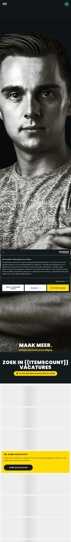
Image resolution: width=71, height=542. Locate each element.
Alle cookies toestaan (58, 288)
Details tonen (60, 281)
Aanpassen (36, 288)
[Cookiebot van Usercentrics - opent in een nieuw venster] (60, 252)
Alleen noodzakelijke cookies (13, 287)
